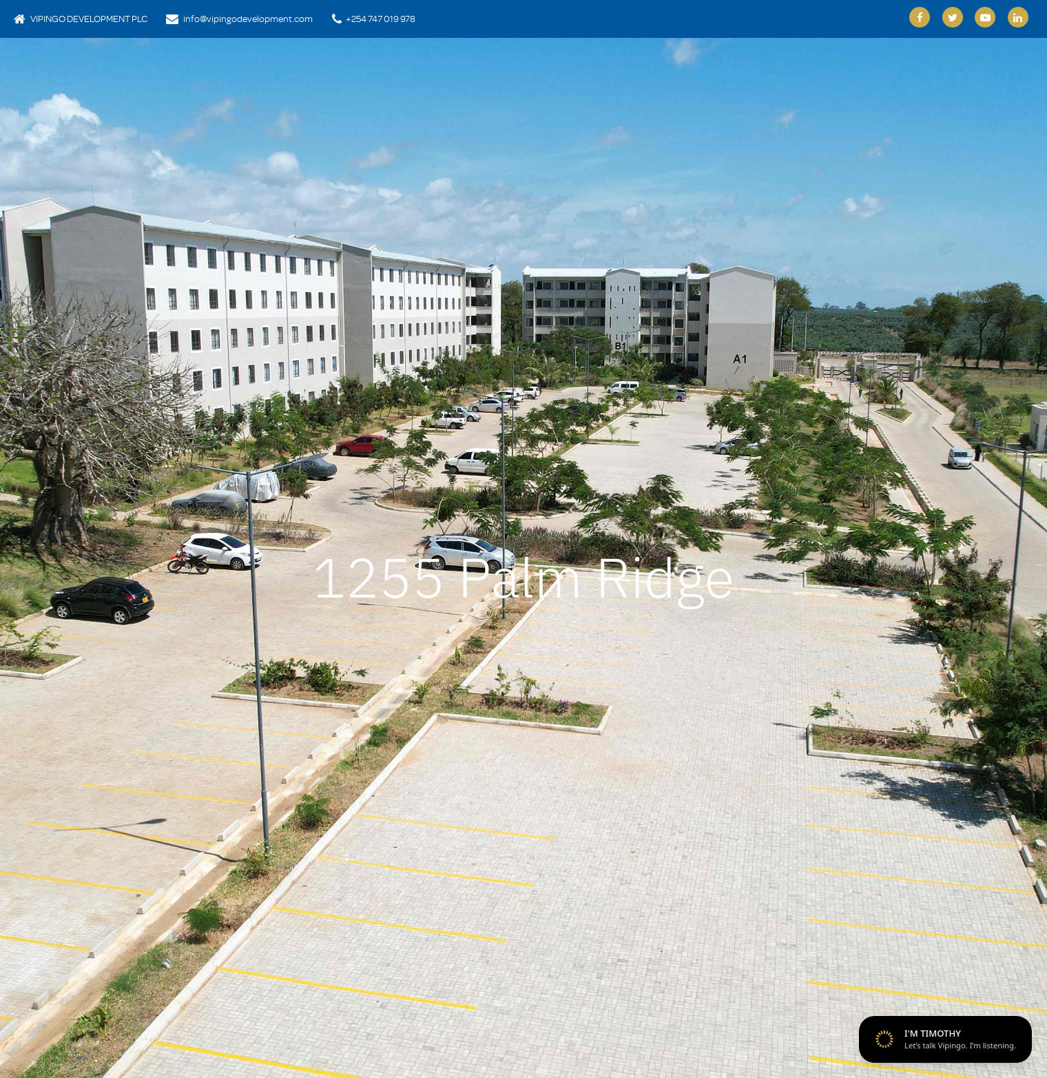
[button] (56, 562)
